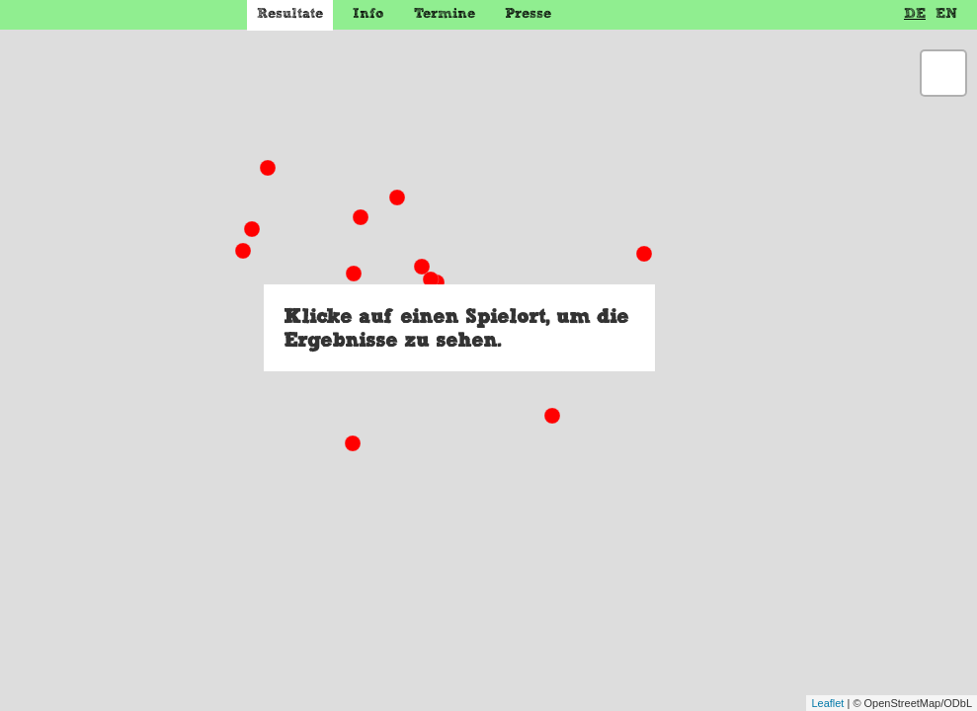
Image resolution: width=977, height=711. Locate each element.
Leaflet (827, 703)
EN (946, 13)
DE (915, 13)
